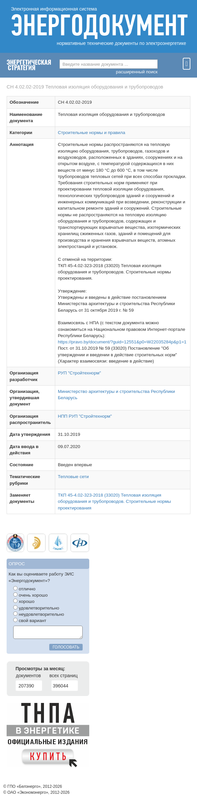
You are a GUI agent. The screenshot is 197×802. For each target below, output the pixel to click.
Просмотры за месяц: (40, 668)
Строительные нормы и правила (91, 132)
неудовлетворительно (38, 614)
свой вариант (29, 620)
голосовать (66, 647)
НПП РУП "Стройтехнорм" (85, 416)
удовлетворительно (36, 607)
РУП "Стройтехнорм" (79, 372)
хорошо (23, 601)
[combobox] (108, 64)
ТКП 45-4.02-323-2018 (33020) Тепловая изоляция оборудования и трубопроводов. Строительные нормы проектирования (114, 501)
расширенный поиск (137, 71)
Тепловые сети (73, 476)
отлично (24, 588)
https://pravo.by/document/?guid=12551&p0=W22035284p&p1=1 (122, 341)
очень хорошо (30, 595)
